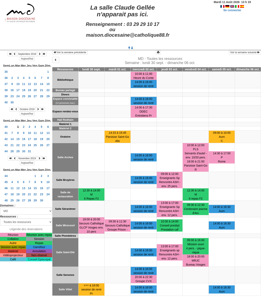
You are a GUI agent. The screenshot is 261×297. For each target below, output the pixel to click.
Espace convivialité (65, 98)
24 (18, 96)
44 (6, 151)
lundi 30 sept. (91, 69)
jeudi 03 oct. (169, 69)
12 (29, 84)
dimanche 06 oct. (248, 69)
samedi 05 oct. (222, 69)
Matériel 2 (65, 128)
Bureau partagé (65, 90)
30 (12, 102)
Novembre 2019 (27, 158)
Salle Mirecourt (65, 225)
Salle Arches (65, 157)
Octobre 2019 (27, 109)
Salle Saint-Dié (65, 252)
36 (6, 77)
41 (6, 133)
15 (48, 84)
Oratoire (65, 136)
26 (29, 96)
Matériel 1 (65, 124)
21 (41, 90)
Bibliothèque (65, 79)
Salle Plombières (65, 235)
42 (6, 139)
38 (6, 90)
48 (6, 200)
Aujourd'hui (27, 58)
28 (41, 96)
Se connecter (232, 10)
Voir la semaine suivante (245, 52)
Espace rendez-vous (65, 111)
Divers (65, 94)
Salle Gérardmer (65, 208)
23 (12, 96)
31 (29, 151)
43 (6, 145)
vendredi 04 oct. (196, 69)
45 (6, 182)
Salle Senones (65, 274)
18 (23, 90)
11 (23, 84)
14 (41, 84)
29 (48, 96)
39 (6, 96)
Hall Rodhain (65, 119)
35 (6, 71)
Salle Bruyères (65, 179)
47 (6, 194)
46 (6, 188)
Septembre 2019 (27, 54)
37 (6, 84)
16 (12, 90)
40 (6, 102)
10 (18, 84)
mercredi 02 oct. (143, 69)
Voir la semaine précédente (69, 52)
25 (23, 96)
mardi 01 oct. (117, 69)
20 (35, 90)
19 (29, 90)
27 (35, 96)
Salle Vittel (65, 289)
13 (35, 84)
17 (18, 90)
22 (48, 90)
